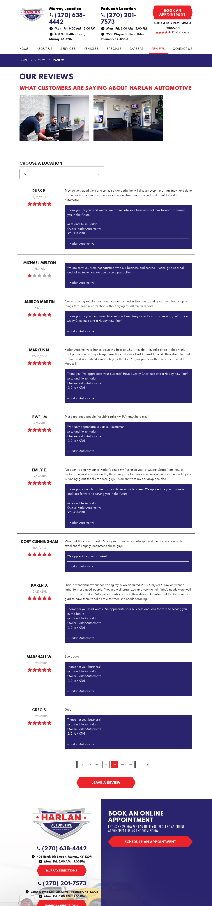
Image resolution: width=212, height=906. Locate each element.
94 (97, 764)
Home (24, 49)
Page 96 (58, 60)
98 (130, 764)
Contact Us (182, 49)
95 (106, 764)
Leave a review (106, 782)
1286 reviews (180, 32)
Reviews (158, 49)
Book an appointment (172, 12)
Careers (137, 49)
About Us (44, 49)
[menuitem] (24, 49)
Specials (114, 49)
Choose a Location (41, 163)
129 (147, 764)
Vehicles (91, 49)
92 (81, 764)
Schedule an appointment (150, 841)
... (73, 764)
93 (89, 764)
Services (68, 49)
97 (122, 764)
